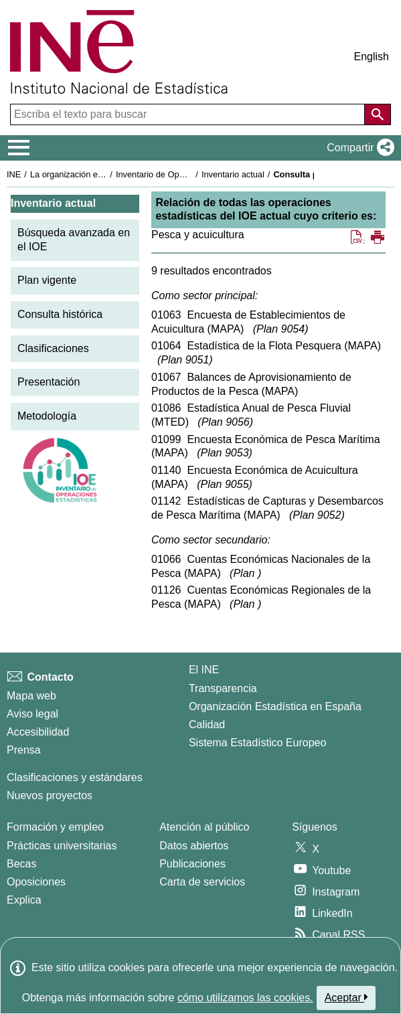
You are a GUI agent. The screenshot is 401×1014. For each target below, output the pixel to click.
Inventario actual (233, 174)
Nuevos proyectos (49, 795)
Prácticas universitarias (62, 845)
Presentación (48, 382)
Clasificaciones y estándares (75, 777)
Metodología (46, 416)
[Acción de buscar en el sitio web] (377, 114)
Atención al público (204, 827)
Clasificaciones (53, 348)
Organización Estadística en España (275, 706)
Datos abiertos (193, 845)
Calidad (207, 724)
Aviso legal (32, 714)
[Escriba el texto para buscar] (189, 114)
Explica (24, 900)
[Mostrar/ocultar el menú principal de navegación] (19, 148)
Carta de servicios (202, 882)
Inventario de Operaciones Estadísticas (190, 174)
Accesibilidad (38, 732)
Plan (280, 329)
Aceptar (346, 997)
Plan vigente (46, 280)
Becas (21, 863)
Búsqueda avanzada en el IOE (73, 239)
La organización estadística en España (103, 174)
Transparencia (223, 688)
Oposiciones (36, 882)
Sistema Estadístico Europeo (257, 742)
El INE (204, 669)
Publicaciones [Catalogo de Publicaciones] (192, 863)
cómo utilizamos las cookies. (245, 997)
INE (14, 174)
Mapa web (31, 695)
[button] (357, 148)
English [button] (371, 56)
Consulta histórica (59, 314)
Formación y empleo (55, 827)
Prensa (24, 750)
